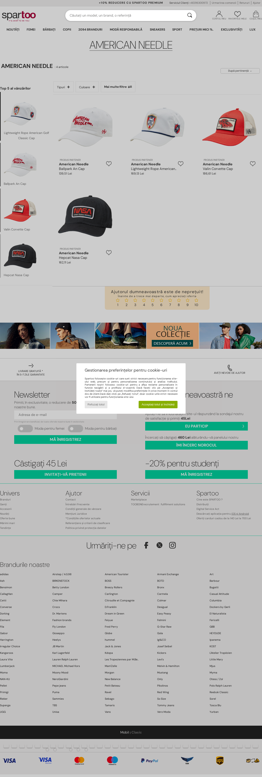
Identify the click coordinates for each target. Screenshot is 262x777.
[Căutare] (189, 15)
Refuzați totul (96, 404)
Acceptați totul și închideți (158, 404)
